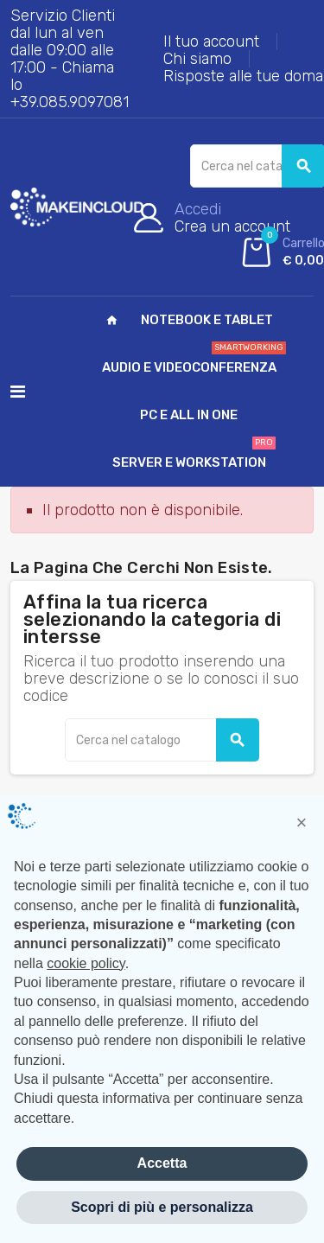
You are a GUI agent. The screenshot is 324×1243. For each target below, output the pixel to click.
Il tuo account (211, 41)
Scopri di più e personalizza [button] (162, 1207)
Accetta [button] (162, 1163)
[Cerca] (162, 740)
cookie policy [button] (85, 963)
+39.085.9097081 (69, 102)
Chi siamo (197, 58)
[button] (301, 823)
